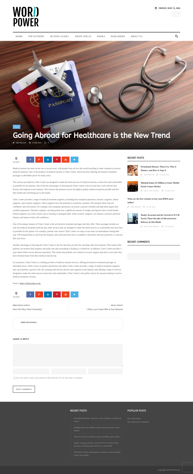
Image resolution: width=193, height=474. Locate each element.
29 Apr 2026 (150, 207)
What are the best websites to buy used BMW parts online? (97, 437)
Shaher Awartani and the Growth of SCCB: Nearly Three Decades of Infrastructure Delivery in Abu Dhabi (160, 218)
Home (19, 36)
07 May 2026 (169, 191)
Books (101, 36)
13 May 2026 (164, 175)
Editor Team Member (151, 191)
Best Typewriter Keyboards (138, 422)
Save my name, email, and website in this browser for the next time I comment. (49, 378)
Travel (16, 127)
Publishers (118, 36)
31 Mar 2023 (36, 143)
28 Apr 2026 (169, 226)
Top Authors (36, 36)
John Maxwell (21, 143)
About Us (136, 36)
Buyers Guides (59, 36)
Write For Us (83, 36)
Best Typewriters (134, 418)
